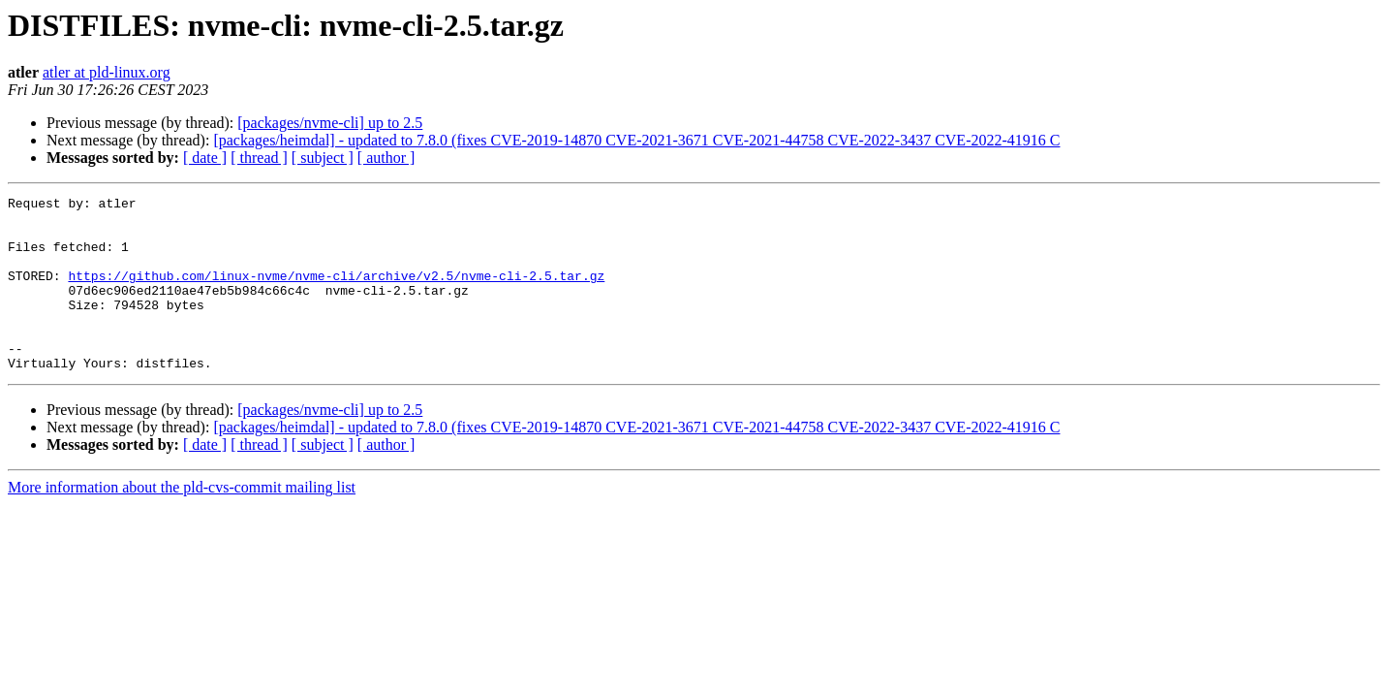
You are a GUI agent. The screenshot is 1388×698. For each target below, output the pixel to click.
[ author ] (386, 157)
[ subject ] (323, 157)
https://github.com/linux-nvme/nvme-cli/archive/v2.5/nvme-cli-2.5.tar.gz (336, 292)
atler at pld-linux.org (106, 72)
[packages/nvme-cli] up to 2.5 (329, 122)
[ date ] (205, 157)
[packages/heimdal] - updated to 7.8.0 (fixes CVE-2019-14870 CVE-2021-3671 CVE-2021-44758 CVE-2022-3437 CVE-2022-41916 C (636, 140)
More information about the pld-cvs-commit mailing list (181, 522)
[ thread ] (259, 157)
